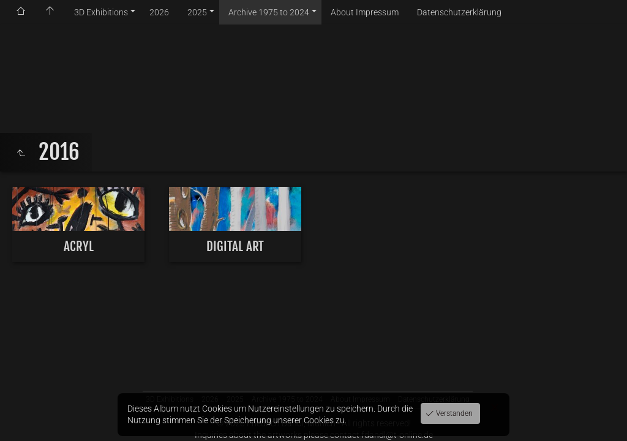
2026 (159, 12)
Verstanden (453, 413)
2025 (197, 12)
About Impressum (365, 12)
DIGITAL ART (235, 246)
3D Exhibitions (101, 12)
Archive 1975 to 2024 (268, 12)
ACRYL (79, 246)
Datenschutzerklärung (459, 12)
